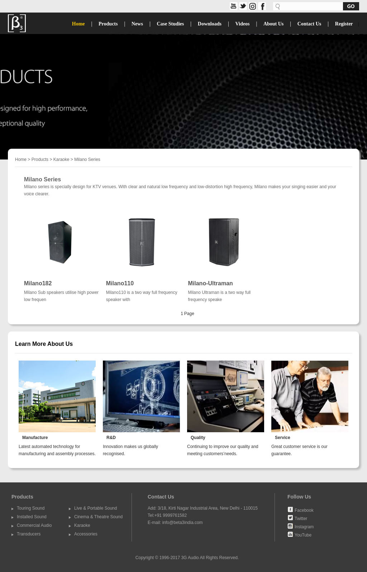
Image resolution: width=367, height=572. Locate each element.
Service (282, 437)
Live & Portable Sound (95, 508)
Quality (198, 437)
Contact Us (309, 24)
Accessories (85, 534)
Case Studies (170, 24)
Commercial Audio (34, 525)
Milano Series (87, 159)
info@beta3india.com (182, 522)
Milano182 (38, 283)
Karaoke (61, 159)
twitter (242, 6)
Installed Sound (32, 516)
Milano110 (120, 283)
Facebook (304, 510)
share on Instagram (252, 6)
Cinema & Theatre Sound (98, 516)
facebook (261, 6)
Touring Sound (30, 508)
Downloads (209, 24)
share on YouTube (233, 6)
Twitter (301, 518)
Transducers (28, 534)
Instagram (304, 526)
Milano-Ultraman (210, 283)
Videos (242, 24)
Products (108, 24)
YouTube (303, 535)
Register (344, 24)
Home (78, 24)
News (137, 24)
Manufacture (35, 437)
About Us (273, 24)
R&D (111, 437)
